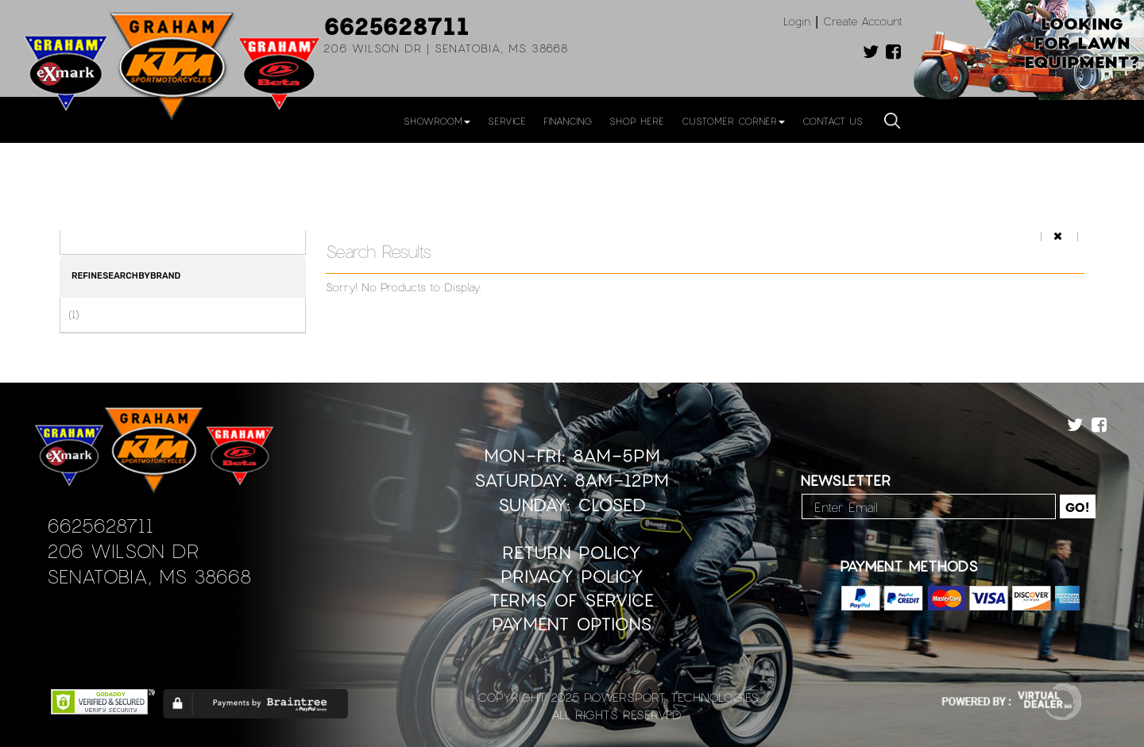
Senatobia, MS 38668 (149, 575)
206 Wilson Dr (123, 550)
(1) (73, 314)
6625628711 (396, 25)
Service (507, 120)
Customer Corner (733, 120)
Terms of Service (571, 599)
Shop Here (636, 120)
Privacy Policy (572, 576)
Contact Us (832, 120)
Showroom (437, 120)
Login (796, 21)
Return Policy (571, 552)
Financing (567, 120)
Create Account (862, 21)
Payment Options (571, 623)
